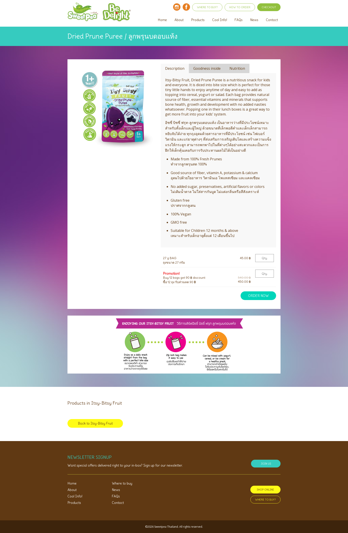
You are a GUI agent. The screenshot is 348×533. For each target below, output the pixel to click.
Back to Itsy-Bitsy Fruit (95, 423)
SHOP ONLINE (265, 489)
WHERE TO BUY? (207, 7)
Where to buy (122, 483)
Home (162, 20)
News (254, 20)
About (179, 20)
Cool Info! (219, 20)
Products (198, 20)
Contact (272, 20)
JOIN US (266, 463)
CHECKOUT (269, 7)
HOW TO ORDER (239, 7)
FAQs (239, 20)
